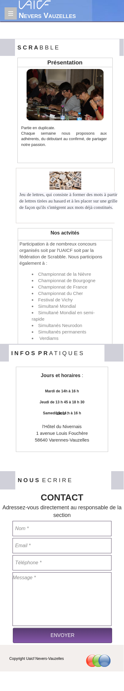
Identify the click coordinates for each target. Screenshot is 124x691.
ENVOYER (63, 635)
